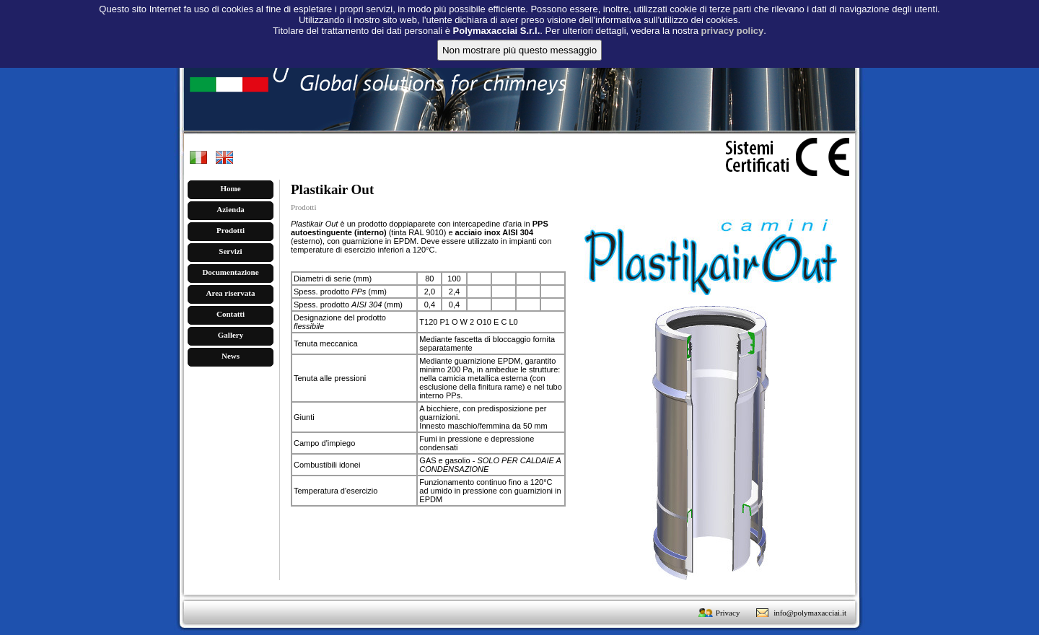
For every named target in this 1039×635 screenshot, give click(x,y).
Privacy (728, 612)
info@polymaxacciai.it (809, 612)
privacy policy (732, 19)
